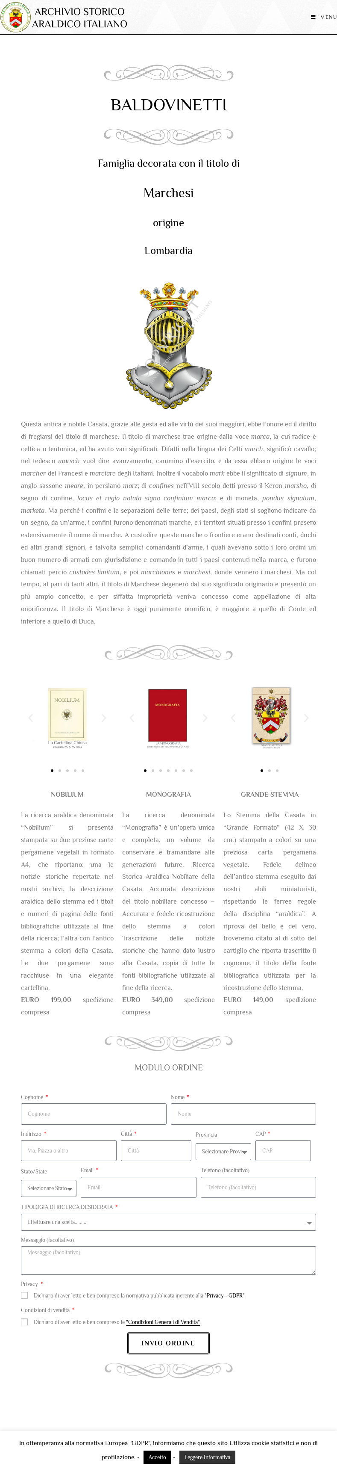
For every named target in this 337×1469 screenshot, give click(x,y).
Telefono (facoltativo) (225, 1170)
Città (127, 1134)
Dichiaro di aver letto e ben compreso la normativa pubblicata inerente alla (139, 1295)
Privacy (30, 1284)
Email (88, 1170)
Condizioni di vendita (46, 1310)
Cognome (32, 1097)
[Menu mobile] (324, 17)
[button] (30, 717)
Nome (178, 1097)
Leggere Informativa (207, 1457)
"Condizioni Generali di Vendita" (163, 1322)
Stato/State (34, 1171)
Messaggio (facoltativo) (47, 1240)
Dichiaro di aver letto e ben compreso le (117, 1322)
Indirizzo (32, 1134)
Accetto (157, 1457)
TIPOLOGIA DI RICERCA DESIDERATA (67, 1207)
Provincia (206, 1135)
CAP (261, 1134)
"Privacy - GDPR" (225, 1295)
